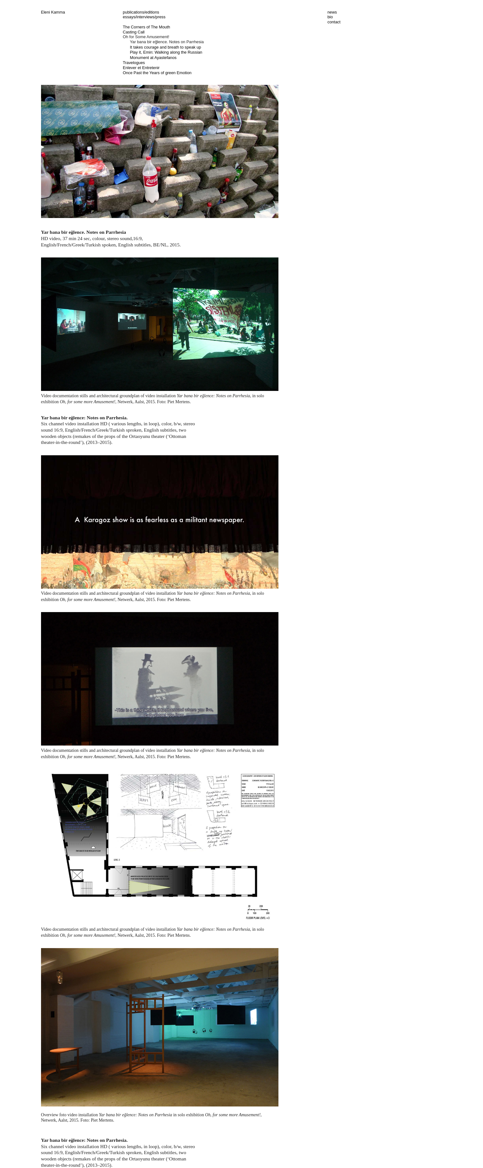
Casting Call (134, 32)
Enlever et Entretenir (141, 67)
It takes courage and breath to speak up (165, 47)
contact (333, 22)
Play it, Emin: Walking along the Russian (166, 52)
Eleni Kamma (53, 12)
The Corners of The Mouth (146, 27)
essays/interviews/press (144, 17)
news (332, 12)
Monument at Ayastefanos (153, 57)
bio (330, 17)
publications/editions (141, 12)
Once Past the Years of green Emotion (157, 72)
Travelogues (134, 62)
